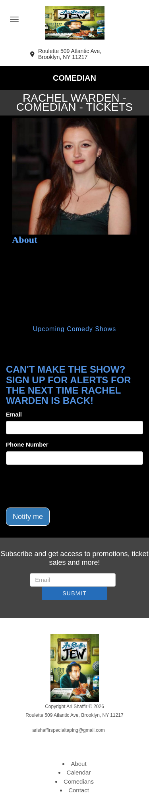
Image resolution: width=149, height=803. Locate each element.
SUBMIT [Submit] (74, 593)
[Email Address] (73, 580)
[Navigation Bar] (14, 19)
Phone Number (27, 444)
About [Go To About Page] (78, 763)
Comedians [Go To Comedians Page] (79, 781)
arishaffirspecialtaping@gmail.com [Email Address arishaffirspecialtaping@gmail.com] (68, 730)
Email (14, 414)
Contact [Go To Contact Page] (78, 790)
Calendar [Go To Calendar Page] (79, 772)
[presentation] (66, 486)
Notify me (28, 517)
